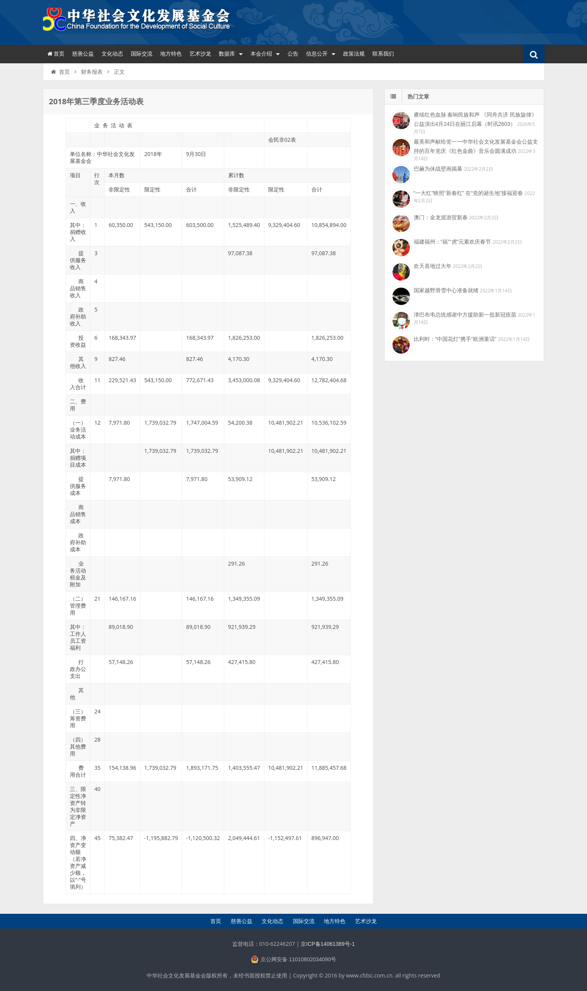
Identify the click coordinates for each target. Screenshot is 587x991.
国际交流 (141, 54)
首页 (55, 54)
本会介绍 (265, 54)
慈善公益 (83, 54)
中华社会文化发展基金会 (137, 21)
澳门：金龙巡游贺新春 (441, 217)
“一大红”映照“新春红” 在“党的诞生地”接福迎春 (468, 193)
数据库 (231, 54)
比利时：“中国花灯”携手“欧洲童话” (455, 339)
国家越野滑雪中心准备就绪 (446, 290)
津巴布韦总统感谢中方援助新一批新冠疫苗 (465, 315)
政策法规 (354, 54)
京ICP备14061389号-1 (328, 944)
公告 (293, 54)
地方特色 (171, 54)
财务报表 (92, 72)
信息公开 (320, 54)
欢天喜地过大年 (433, 266)
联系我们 (383, 54)
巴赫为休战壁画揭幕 (438, 169)
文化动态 (112, 54)
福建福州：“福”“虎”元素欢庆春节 (452, 242)
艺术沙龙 (200, 54)
